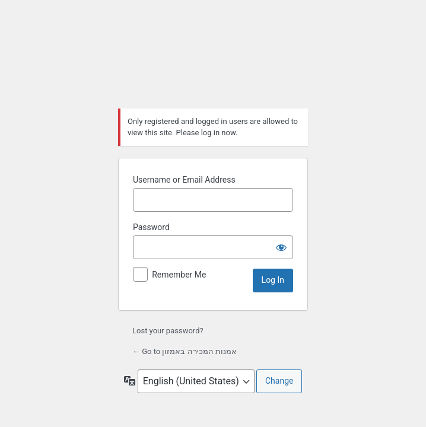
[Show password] (281, 247)
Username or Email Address (184, 179)
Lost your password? (168, 330)
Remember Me (179, 274)
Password (151, 227)
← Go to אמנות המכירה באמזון (184, 351)
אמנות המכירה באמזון (213, 57)
